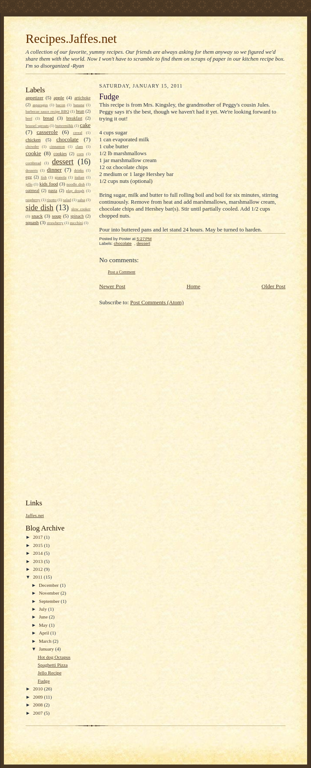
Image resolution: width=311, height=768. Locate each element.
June (44, 616)
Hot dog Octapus (54, 657)
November (50, 593)
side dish (39, 207)
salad (67, 200)
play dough (75, 191)
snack (37, 215)
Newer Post (112, 286)
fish (43, 177)
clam (79, 146)
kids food (48, 183)
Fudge (44, 680)
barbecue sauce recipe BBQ (47, 111)
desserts (32, 170)
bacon (60, 105)
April (44, 632)
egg (29, 177)
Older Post (273, 286)
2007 (38, 713)
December (49, 585)
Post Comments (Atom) (157, 302)
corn (80, 154)
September (50, 601)
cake (85, 125)
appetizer (34, 97)
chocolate (67, 139)
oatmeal (32, 190)
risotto (52, 200)
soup (56, 215)
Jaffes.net (35, 515)
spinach (77, 216)
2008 (38, 704)
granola (60, 177)
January (47, 648)
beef (29, 118)
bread (48, 117)
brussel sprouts (37, 126)
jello (29, 184)
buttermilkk (64, 126)
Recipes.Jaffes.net (71, 39)
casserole (47, 132)
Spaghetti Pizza (53, 664)
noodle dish (76, 184)
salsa (81, 200)
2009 (38, 697)
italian (79, 177)
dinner (54, 169)
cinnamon (57, 146)
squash (32, 222)
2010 (38, 688)
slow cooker (81, 209)
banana (78, 105)
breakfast (74, 118)
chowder (32, 146)
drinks (79, 170)
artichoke (83, 97)
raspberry (33, 200)
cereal (77, 132)
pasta (52, 190)
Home (194, 286)
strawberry (55, 223)
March (46, 641)
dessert (63, 161)
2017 (38, 537)
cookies (60, 153)
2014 (38, 553)
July (43, 609)
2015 (38, 545)
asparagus (40, 105)
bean (80, 111)
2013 (38, 561)
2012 (38, 569)
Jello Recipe (50, 672)
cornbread (33, 163)
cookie (33, 153)
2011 (38, 576)
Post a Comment (122, 272)
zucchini (76, 223)
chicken (33, 139)
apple (59, 97)
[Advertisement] (60, 361)
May (44, 625)
